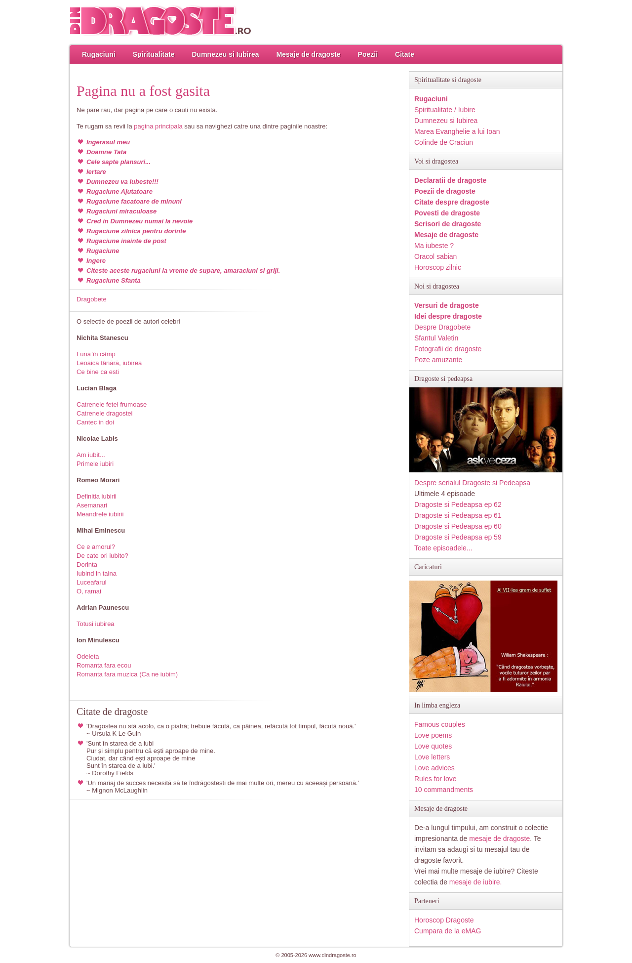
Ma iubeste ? (434, 246)
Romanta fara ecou (104, 665)
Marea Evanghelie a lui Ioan (457, 131)
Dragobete (92, 299)
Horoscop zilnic (437, 267)
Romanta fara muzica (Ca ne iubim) (127, 674)
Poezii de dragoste (444, 191)
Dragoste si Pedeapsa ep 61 (458, 515)
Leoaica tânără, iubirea (109, 363)
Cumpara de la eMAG (447, 931)
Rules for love (435, 779)
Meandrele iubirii (100, 514)
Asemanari (92, 505)
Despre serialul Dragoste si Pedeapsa (472, 483)
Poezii (368, 54)
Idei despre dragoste (448, 316)
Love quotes (433, 746)
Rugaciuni (99, 54)
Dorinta (87, 564)
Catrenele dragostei (104, 413)
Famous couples (439, 724)
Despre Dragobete (442, 327)
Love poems (433, 735)
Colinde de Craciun (443, 142)
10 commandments (443, 790)
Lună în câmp (96, 354)
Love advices (434, 768)
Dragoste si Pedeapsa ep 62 (458, 504)
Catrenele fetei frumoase (112, 404)
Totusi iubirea (96, 624)
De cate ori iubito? (102, 555)
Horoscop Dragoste (444, 920)
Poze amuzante (438, 360)
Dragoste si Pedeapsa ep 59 (458, 537)
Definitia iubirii (97, 496)
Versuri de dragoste (446, 305)
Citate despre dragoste (451, 202)
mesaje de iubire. (475, 882)
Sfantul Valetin (436, 338)
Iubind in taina (97, 573)
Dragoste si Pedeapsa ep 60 (458, 526)
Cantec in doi (95, 422)
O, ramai (89, 591)
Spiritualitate (154, 54)
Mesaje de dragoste (308, 54)
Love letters (432, 757)
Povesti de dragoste (447, 213)
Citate (404, 54)
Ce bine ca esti (98, 372)
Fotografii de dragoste (447, 349)
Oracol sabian (435, 256)
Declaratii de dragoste (450, 180)
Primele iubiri (95, 463)
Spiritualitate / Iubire (444, 110)
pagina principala (158, 126)
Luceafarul (92, 582)
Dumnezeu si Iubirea (225, 54)
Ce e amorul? (96, 546)
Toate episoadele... (443, 548)
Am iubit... (91, 455)
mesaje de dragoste (499, 838)
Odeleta (88, 656)
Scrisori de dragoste (447, 224)
